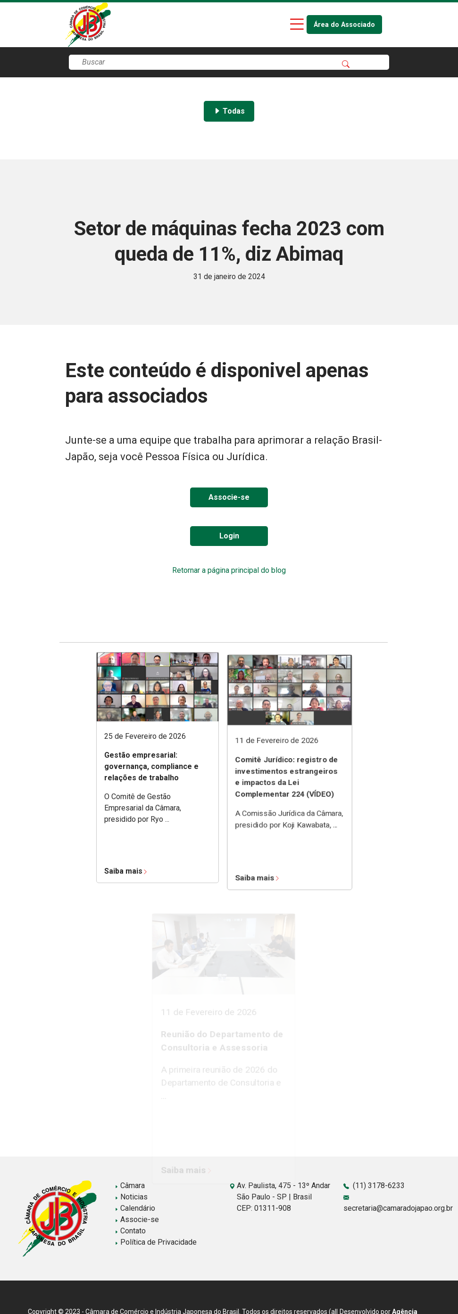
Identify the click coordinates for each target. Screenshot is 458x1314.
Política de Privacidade (156, 1242)
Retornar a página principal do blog (229, 570)
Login (229, 535)
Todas (229, 111)
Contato (130, 1230)
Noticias (131, 1196)
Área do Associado (344, 25)
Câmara (130, 1185)
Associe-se (229, 497)
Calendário (135, 1208)
